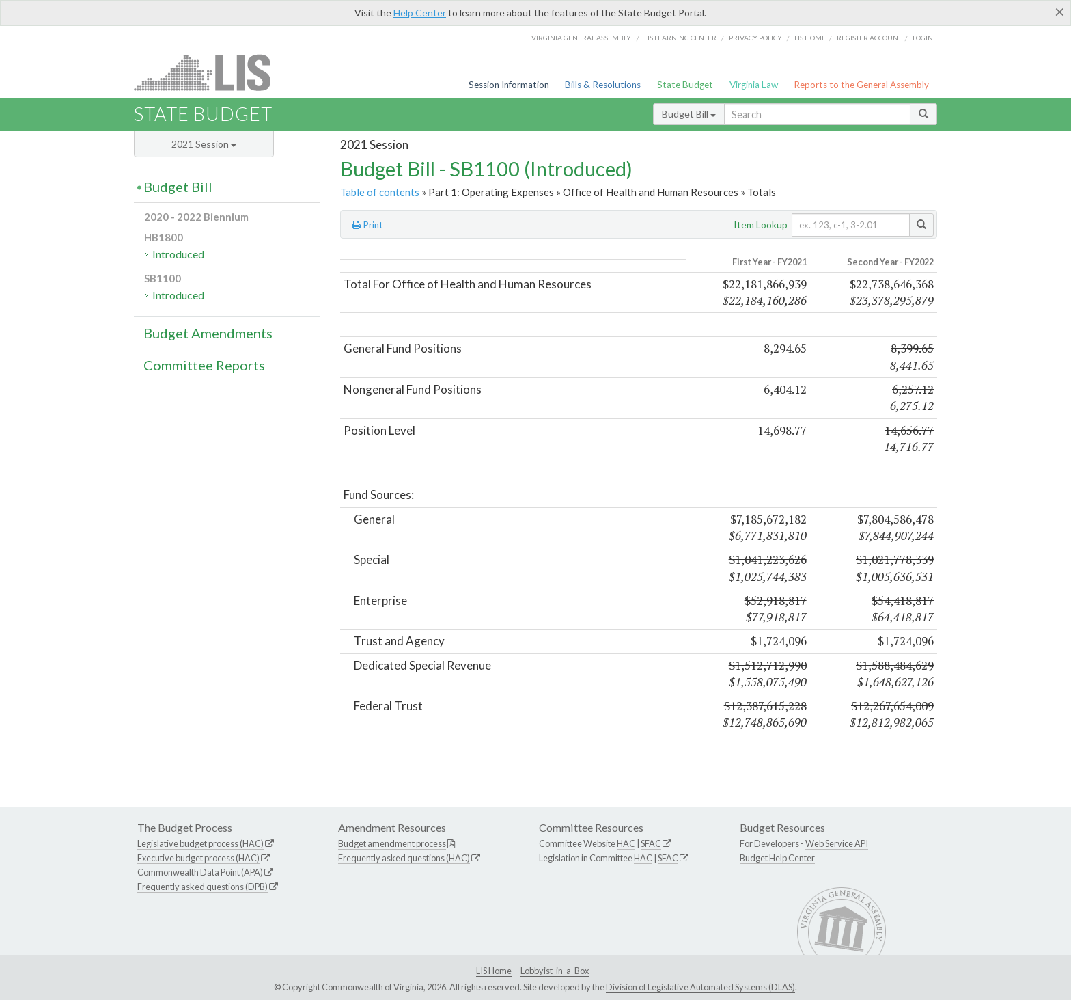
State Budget (685, 84)
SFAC (651, 843)
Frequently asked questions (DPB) (202, 886)
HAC (626, 843)
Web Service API (836, 843)
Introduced (178, 253)
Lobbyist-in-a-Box (554, 970)
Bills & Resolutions (603, 84)
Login (923, 37)
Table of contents (379, 192)
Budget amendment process (392, 843)
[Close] (1060, 12)
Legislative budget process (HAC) (200, 843)
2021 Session (203, 144)
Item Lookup (761, 224)
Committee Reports (204, 365)
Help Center (419, 12)
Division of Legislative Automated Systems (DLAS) (700, 987)
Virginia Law (753, 84)
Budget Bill (689, 114)
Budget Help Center (777, 857)
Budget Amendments (208, 333)
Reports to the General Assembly (861, 84)
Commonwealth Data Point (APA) (200, 872)
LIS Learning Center (680, 37)
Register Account (869, 37)
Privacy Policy (755, 37)
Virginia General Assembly (581, 37)
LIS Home (494, 970)
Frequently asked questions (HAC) (404, 857)
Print (367, 224)
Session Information (509, 84)
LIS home (810, 37)
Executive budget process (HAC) (198, 857)
